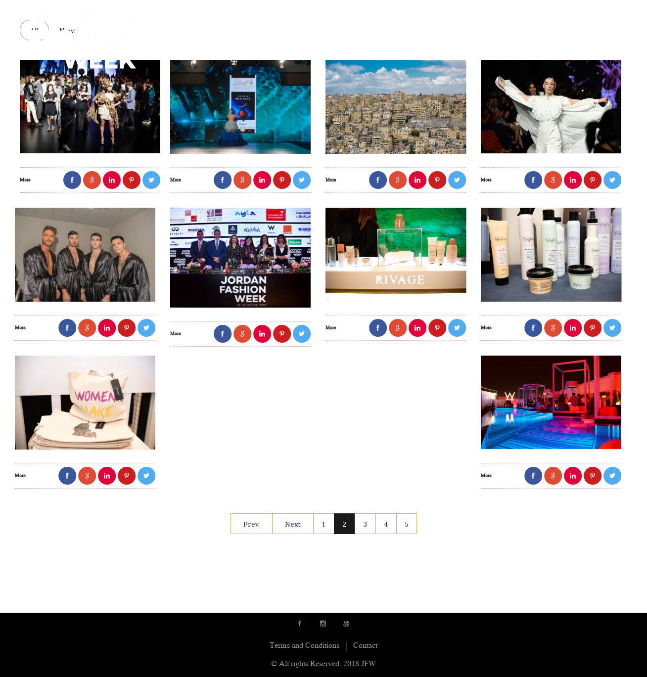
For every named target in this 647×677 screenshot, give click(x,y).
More (21, 180)
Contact (610, 14)
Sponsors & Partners (393, 14)
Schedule (466, 14)
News (505, 14)
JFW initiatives (554, 14)
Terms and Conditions (304, 646)
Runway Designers (243, 14)
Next (293, 524)
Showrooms (315, 14)
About (183, 14)
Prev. (251, 524)
